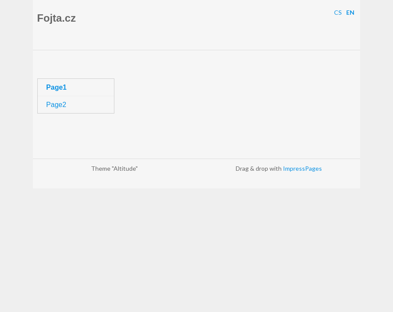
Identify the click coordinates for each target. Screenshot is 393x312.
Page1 (56, 87)
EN (350, 12)
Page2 (56, 104)
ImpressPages (302, 168)
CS (338, 12)
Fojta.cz (56, 18)
